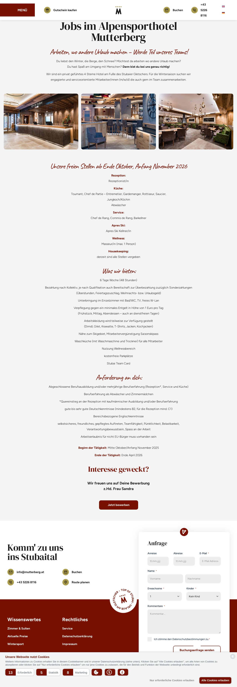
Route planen (76, 582)
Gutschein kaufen (61, 10)
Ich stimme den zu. (182, 639)
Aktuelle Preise (17, 636)
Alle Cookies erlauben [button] (215, 680)
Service (67, 628)
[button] (19, 672)
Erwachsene (156, 588)
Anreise (152, 553)
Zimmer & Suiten (18, 628)
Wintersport (15, 644)
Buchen (173, 10)
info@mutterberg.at (25, 572)
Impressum (69, 644)
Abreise (178, 553)
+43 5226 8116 (199, 10)
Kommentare (156, 606)
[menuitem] (223, 6)
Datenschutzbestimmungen (188, 639)
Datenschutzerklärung (77, 636)
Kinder (191, 588)
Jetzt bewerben (118, 505)
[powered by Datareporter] (233, 656)
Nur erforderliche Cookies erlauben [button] (171, 680)
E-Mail (204, 553)
